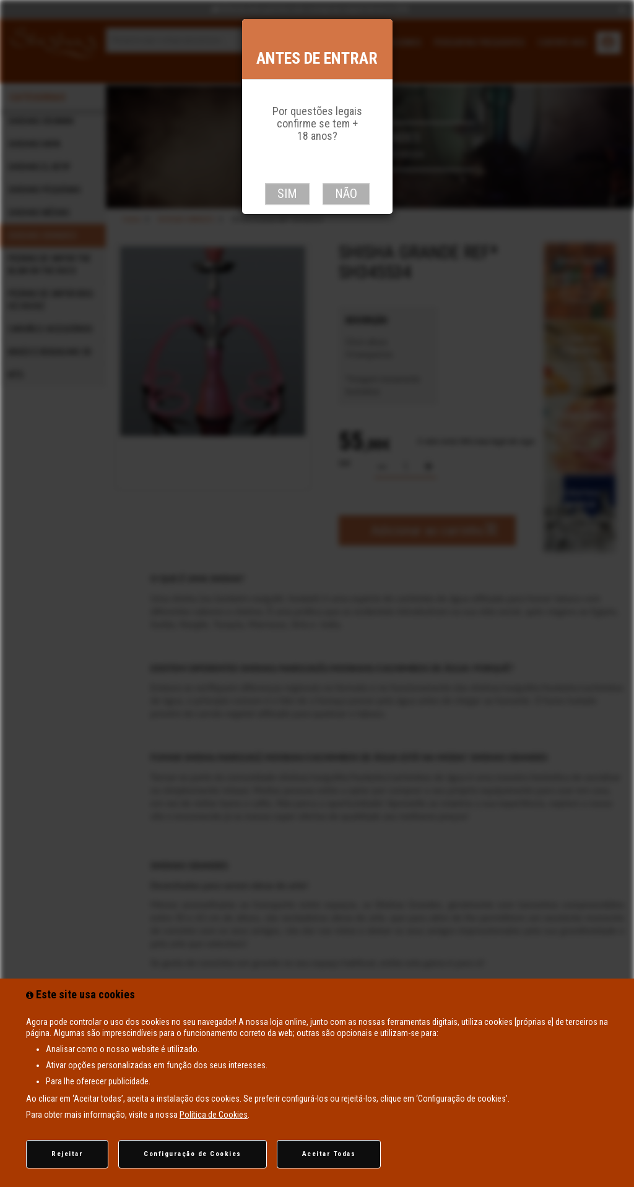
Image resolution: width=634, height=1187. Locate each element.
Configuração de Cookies (192, 1154)
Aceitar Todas (329, 1154)
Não (346, 193)
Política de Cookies (214, 1115)
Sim (287, 193)
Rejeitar (67, 1154)
